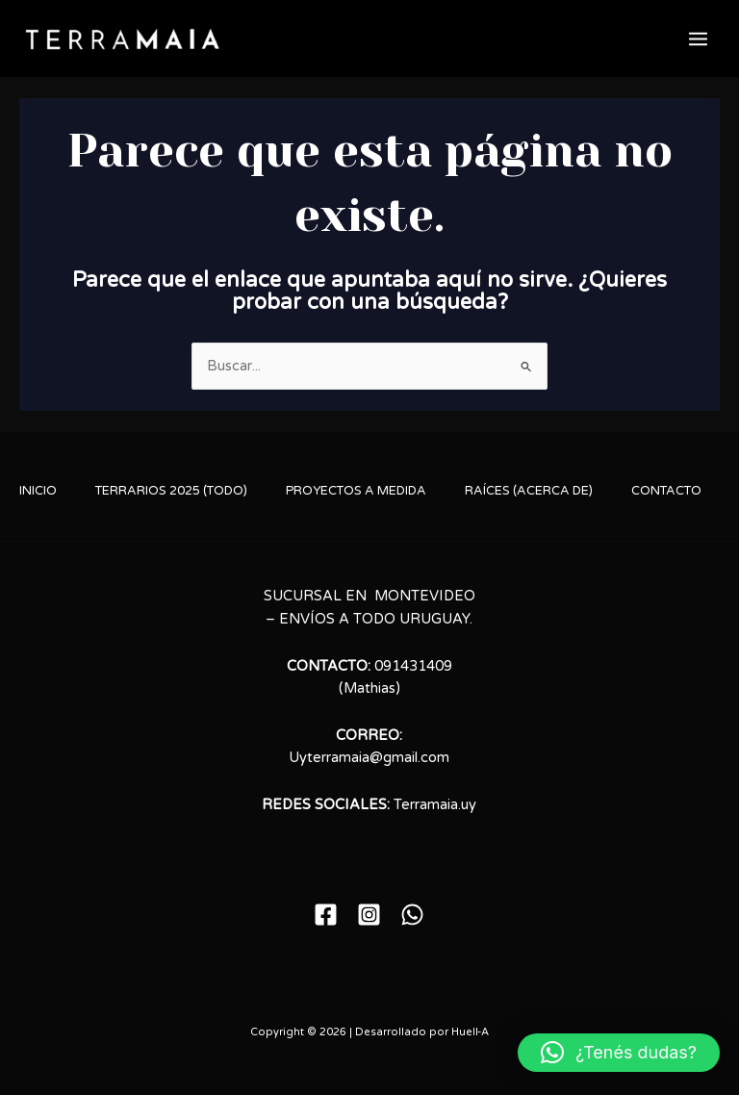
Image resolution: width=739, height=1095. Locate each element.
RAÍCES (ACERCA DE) (529, 490)
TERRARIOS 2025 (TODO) (171, 490)
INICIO (38, 490)
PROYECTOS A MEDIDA (356, 490)
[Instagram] (369, 915)
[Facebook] (326, 915)
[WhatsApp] (412, 915)
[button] (619, 1052)
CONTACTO (666, 490)
